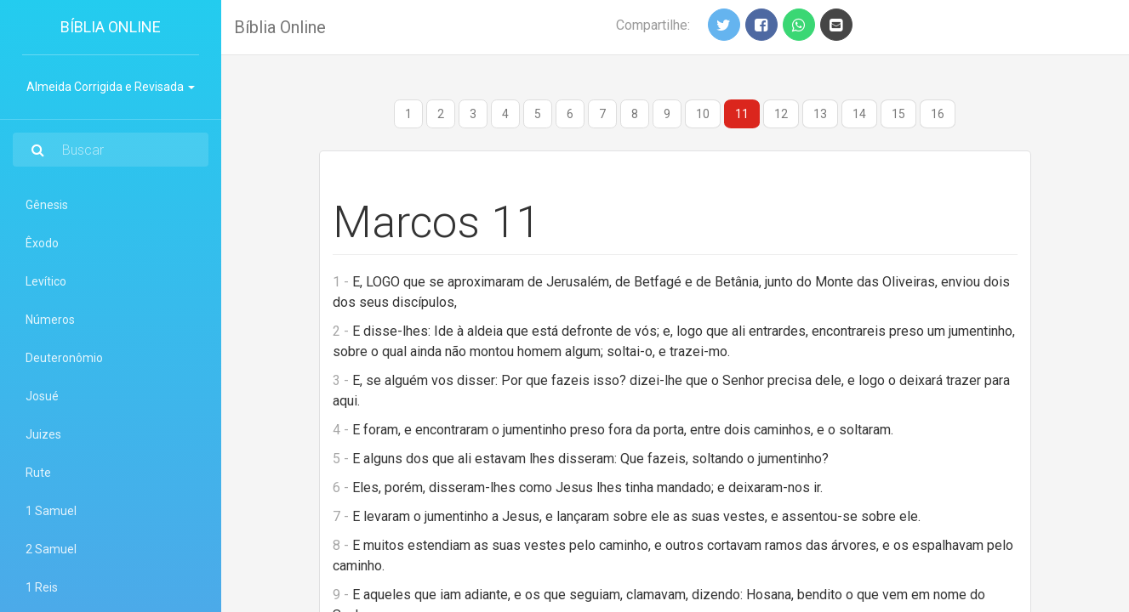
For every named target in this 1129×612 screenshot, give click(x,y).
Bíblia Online (110, 27)
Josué (42, 396)
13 (820, 114)
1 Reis (42, 587)
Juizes (43, 434)
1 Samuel (51, 511)
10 (703, 114)
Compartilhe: (653, 25)
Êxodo (42, 243)
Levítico (46, 281)
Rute (38, 472)
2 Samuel (51, 549)
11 (742, 114)
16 (937, 114)
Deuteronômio (64, 358)
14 (859, 114)
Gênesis (47, 205)
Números (50, 319)
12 (781, 114)
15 (898, 114)
